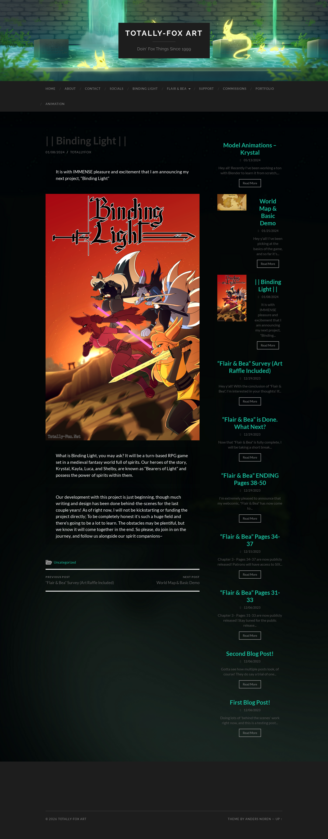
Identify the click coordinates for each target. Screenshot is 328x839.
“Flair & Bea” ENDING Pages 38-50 (250, 479)
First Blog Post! (250, 702)
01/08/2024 (55, 152)
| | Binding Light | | (268, 285)
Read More (250, 183)
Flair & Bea (177, 88)
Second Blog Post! (250, 653)
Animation (55, 104)
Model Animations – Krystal (250, 148)
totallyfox (80, 152)
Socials (116, 88)
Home (51, 88)
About (70, 88)
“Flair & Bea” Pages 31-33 (250, 596)
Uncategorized (65, 562)
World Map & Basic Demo (178, 580)
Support (206, 88)
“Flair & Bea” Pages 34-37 (250, 540)
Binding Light (145, 88)
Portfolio (265, 88)
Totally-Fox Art (164, 33)
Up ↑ (279, 819)
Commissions (234, 88)
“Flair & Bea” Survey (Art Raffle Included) (80, 580)
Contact (93, 88)
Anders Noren (258, 819)
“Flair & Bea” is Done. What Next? (250, 423)
